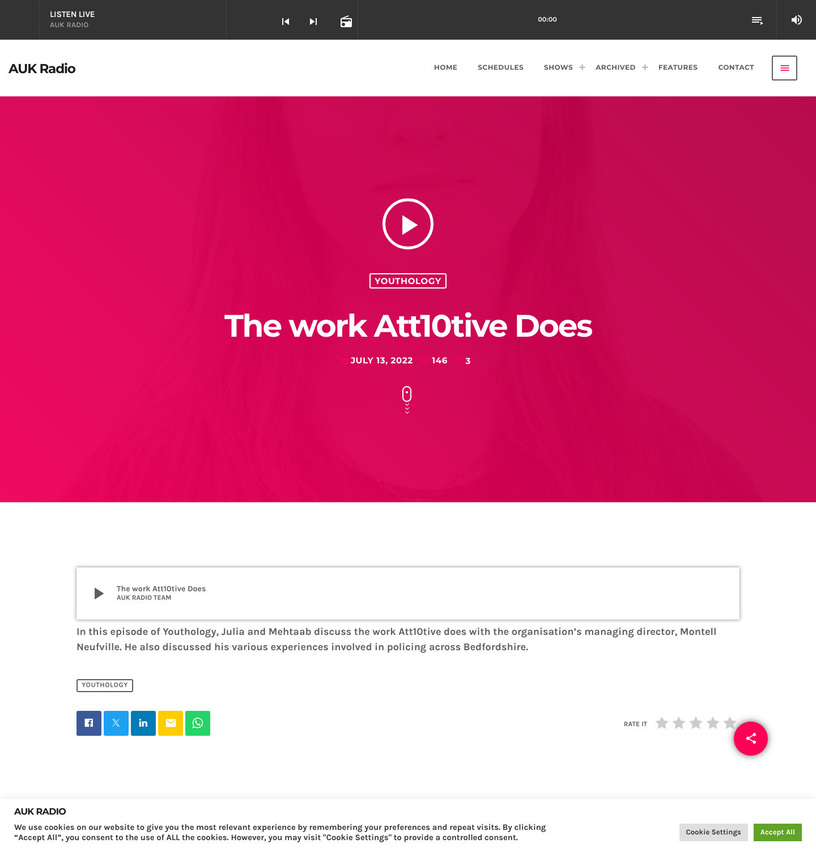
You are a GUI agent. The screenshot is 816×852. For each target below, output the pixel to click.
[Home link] (41, 68)
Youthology (408, 280)
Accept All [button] (777, 832)
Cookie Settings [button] (713, 832)
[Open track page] (345, 21)
